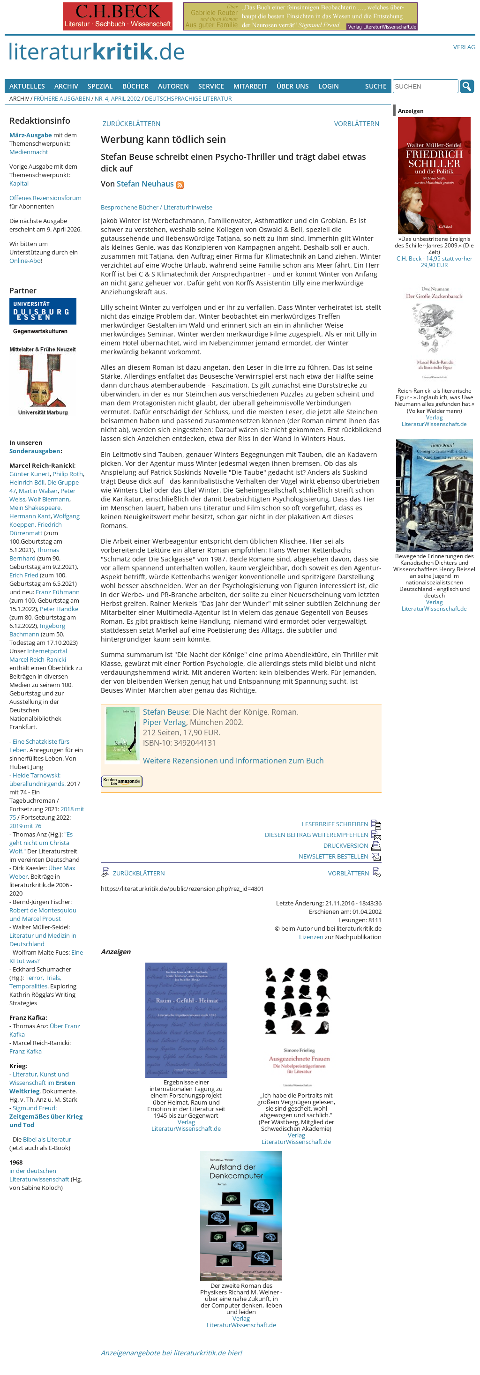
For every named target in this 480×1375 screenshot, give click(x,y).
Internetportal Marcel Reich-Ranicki (38, 655)
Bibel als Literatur (47, 1139)
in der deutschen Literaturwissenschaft (39, 1174)
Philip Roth (67, 474)
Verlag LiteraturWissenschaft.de (186, 1125)
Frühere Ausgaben (62, 98)
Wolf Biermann (48, 499)
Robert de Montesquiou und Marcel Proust (42, 914)
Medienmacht (28, 152)
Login (328, 86)
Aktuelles (27, 86)
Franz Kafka (25, 1051)
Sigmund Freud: (45, 1116)
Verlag (464, 47)
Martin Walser (38, 490)
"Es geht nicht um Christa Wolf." (41, 842)
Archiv (66, 86)
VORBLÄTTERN (358, 123)
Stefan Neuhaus (145, 184)
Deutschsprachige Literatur (188, 98)
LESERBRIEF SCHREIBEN (342, 824)
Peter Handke (59, 609)
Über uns (293, 86)
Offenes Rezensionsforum (45, 198)
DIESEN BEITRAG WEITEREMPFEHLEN (323, 834)
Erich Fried (23, 575)
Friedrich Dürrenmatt (35, 528)
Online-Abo (25, 260)
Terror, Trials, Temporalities (35, 981)
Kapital (19, 183)
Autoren (173, 86)
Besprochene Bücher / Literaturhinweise (156, 207)
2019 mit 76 (25, 826)
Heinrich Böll (27, 482)
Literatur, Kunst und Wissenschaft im (42, 1082)
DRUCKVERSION (352, 845)
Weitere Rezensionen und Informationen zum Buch (233, 760)
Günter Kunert (29, 474)
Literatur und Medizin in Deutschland (42, 939)
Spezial (100, 86)
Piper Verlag (164, 722)
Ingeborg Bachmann (37, 629)
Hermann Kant (30, 516)
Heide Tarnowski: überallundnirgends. (37, 779)
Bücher (135, 86)
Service (211, 86)
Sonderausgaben (34, 451)
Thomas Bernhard (34, 554)
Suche (376, 86)
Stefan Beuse (166, 712)
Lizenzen (311, 937)
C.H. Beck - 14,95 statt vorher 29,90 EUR (434, 261)
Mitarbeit (250, 86)
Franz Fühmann (58, 592)
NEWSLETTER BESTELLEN (340, 856)
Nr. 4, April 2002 (117, 98)
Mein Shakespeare (34, 507)
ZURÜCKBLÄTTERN (131, 123)
